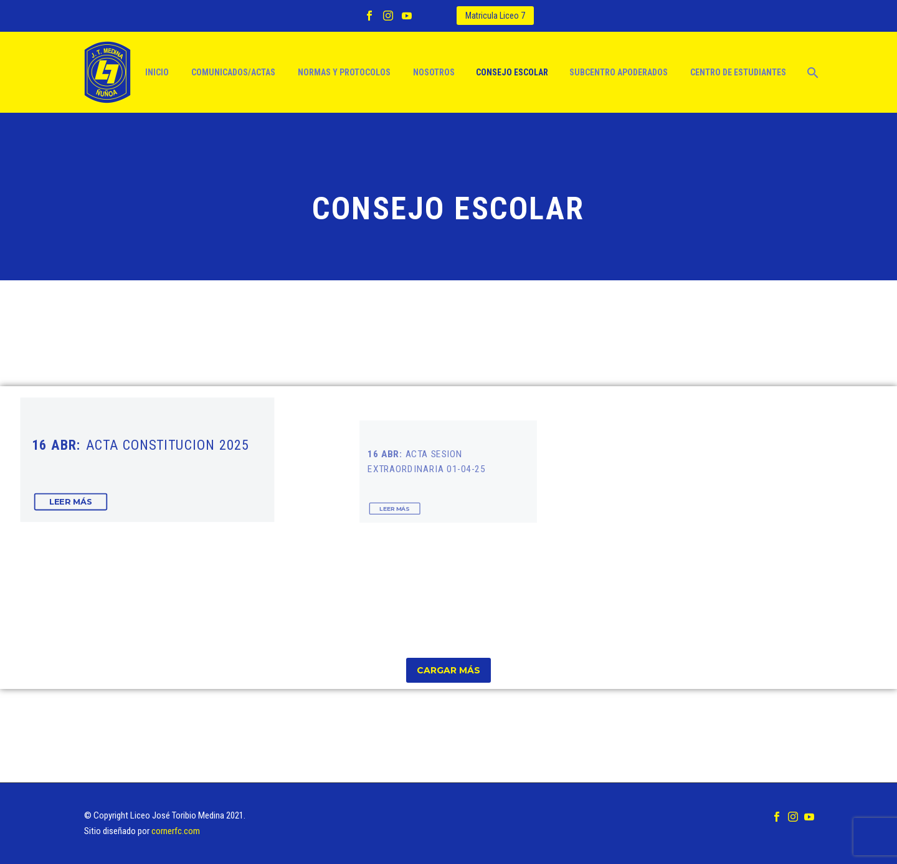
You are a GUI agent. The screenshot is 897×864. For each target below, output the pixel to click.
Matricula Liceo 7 (495, 16)
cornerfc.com (175, 831)
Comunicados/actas (233, 72)
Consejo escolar (512, 72)
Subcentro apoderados (618, 72)
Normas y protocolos (344, 72)
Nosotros (434, 72)
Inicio (157, 72)
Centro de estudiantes (738, 72)
